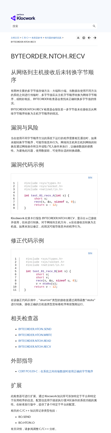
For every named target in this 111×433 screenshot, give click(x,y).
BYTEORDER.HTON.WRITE (35, 335)
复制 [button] (90, 177)
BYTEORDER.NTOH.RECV (34, 346)
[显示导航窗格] (95, 17)
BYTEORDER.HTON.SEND (35, 329)
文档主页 (15, 37)
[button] (94, 26)
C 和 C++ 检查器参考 (32, 37)
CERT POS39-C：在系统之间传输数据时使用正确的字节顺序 (55, 371)
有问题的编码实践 (53, 37)
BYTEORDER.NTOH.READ (34, 340)
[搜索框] (54, 26)
